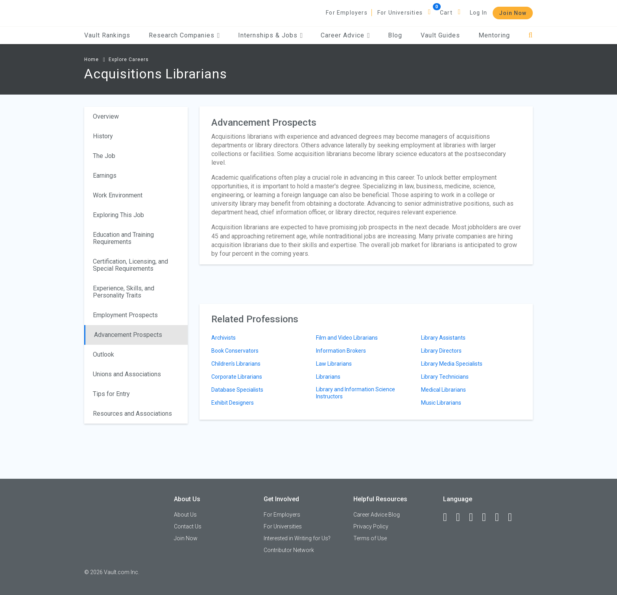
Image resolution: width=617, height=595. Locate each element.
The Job (104, 156)
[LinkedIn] (461, 517)
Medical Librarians (443, 390)
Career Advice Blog (376, 514)
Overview (106, 116)
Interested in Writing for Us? (297, 538)
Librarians (328, 377)
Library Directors (441, 351)
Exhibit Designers (232, 403)
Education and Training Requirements (123, 238)
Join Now (512, 13)
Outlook (103, 354)
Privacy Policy (370, 526)
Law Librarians (334, 364)
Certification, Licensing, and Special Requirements (130, 265)
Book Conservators (235, 351)
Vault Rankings (107, 35)
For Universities (400, 12)
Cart (446, 12)
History (103, 136)
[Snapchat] (513, 517)
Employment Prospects (125, 315)
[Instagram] (487, 517)
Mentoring (494, 35)
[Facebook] (448, 517)
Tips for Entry (111, 394)
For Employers (347, 12)
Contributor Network (289, 550)
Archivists (223, 338)
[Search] (530, 35)
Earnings (104, 175)
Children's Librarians (235, 364)
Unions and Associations (127, 374)
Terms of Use (370, 538)
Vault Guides (440, 35)
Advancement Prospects (128, 334)
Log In (478, 12)
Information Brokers (341, 351)
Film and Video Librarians (347, 338)
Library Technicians (445, 377)
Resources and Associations (132, 413)
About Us (185, 514)
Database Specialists (237, 390)
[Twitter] (474, 517)
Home (91, 59)
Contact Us (187, 526)
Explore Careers (129, 59)
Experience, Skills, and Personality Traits (123, 291)
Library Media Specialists (451, 364)
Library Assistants (443, 338)
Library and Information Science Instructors (355, 393)
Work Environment (117, 195)
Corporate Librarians (236, 377)
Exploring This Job (118, 215)
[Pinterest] (500, 517)
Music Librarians (441, 403)
